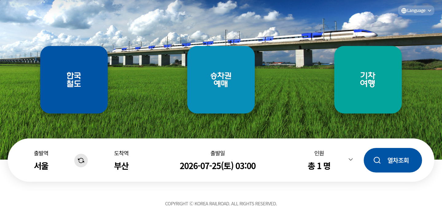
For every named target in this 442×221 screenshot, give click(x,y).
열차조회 (398, 160)
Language (416, 10)
